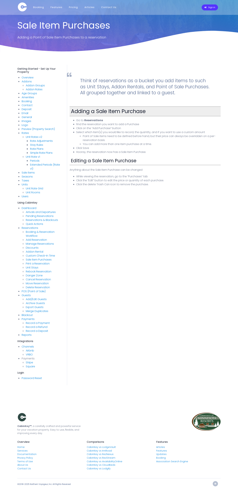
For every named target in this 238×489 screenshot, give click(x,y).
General (27, 117)
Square (30, 366)
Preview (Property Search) (38, 129)
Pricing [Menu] (73, 7)
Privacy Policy (25, 457)
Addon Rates (34, 89)
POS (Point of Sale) (34, 291)
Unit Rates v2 (34, 137)
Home (21, 447)
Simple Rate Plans (41, 153)
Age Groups (29, 93)
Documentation (27, 454)
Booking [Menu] (38, 7)
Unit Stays (32, 267)
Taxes (25, 180)
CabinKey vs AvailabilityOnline (104, 461)
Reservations (30, 228)
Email (25, 113)
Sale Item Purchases (39, 260)
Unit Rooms (33, 192)
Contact (27, 105)
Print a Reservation (38, 263)
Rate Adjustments (41, 141)
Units (25, 184)
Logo (25, 125)
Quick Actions (34, 224)
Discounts (32, 248)
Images (26, 121)
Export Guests (34, 307)
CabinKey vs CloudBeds (101, 465)
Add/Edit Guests (36, 299)
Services (22, 450)
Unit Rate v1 (33, 157)
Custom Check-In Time (40, 256)
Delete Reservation (38, 287)
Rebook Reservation (38, 271)
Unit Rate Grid (34, 188)
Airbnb (30, 350)
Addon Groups (35, 85)
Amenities (28, 97)
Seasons (27, 176)
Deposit (27, 109)
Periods (35, 161)
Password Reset (32, 378)
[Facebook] (215, 483)
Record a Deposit (37, 331)
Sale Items (28, 173)
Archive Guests (35, 303)
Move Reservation (37, 283)
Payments (28, 319)
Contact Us (24, 468)
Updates (161, 454)
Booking (27, 101)
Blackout (27, 315)
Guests (26, 295)
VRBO (29, 354)
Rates (25, 133)
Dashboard (29, 208)
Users (25, 196)
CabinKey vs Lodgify (99, 468)
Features (161, 450)
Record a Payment (38, 323)
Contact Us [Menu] (108, 7)
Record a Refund (36, 327)
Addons (27, 81)
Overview (28, 77)
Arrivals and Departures (41, 212)
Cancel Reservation (38, 279)
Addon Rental (34, 252)
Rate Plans (36, 149)
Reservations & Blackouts (42, 220)
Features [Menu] (56, 7)
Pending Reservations (40, 216)
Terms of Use (25, 461)
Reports (27, 335)
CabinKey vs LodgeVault (101, 447)
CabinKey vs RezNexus (100, 454)
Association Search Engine (172, 461)
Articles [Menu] (89, 7)
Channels (28, 347)
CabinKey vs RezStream (101, 457)
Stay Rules (36, 145)
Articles (160, 447)
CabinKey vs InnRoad (99, 450)
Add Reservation (36, 240)
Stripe (29, 362)
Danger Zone (34, 275)
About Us (22, 465)
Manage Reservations (40, 244)
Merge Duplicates (37, 311)
